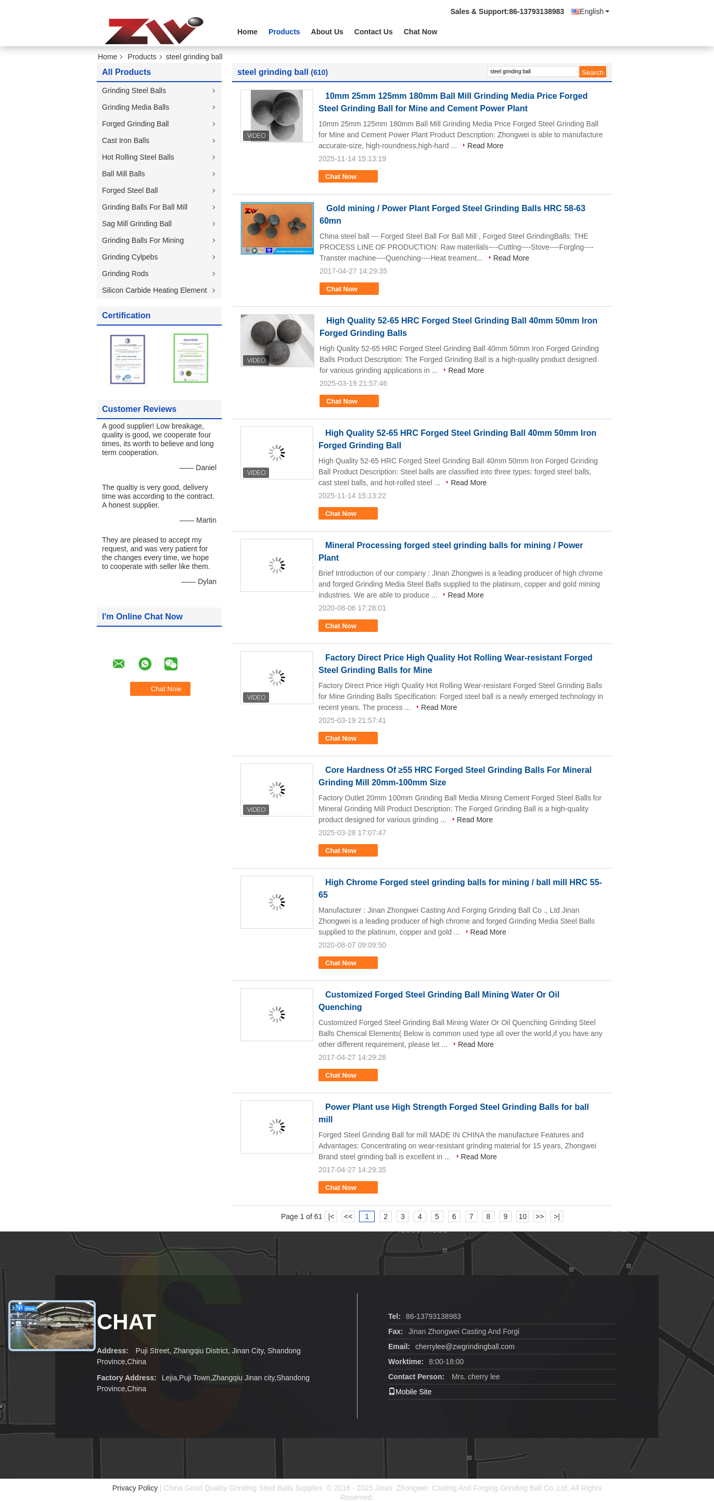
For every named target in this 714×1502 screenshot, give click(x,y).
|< (331, 1216)
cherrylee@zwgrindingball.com (465, 1346)
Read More (485, 145)
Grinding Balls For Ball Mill (144, 207)
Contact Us (373, 32)
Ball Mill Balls (123, 174)
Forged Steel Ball (130, 190)
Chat (126, 1322)
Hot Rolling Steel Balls (138, 157)
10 (522, 1216)
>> (540, 1216)
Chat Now (421, 31)
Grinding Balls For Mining (143, 240)
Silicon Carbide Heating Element (154, 290)
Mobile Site (409, 1392)
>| (557, 1216)
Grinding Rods (125, 273)
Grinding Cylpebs (130, 257)
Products (284, 32)
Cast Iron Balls (125, 140)
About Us (327, 32)
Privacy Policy (135, 1488)
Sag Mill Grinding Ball (137, 223)
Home (247, 32)
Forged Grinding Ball (135, 124)
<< (348, 1216)
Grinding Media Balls (135, 107)
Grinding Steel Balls (134, 90)
